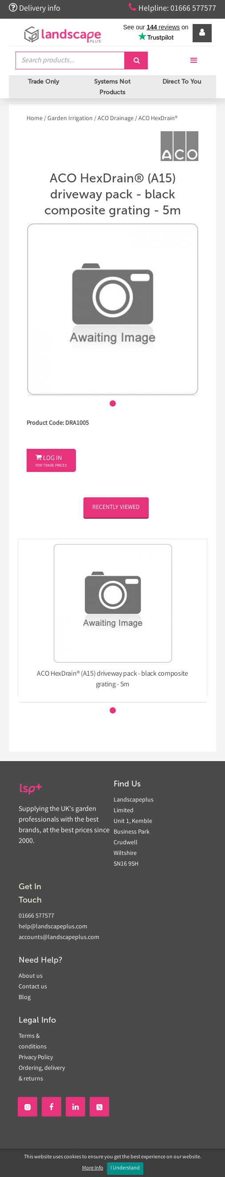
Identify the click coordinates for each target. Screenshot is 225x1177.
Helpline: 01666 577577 (172, 8)
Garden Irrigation (70, 118)
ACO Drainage (116, 118)
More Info (92, 1168)
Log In (51, 461)
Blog (25, 997)
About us (31, 976)
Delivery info (34, 8)
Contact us (33, 987)
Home (35, 118)
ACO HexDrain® (158, 118)
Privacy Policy (36, 1057)
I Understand (125, 1168)
